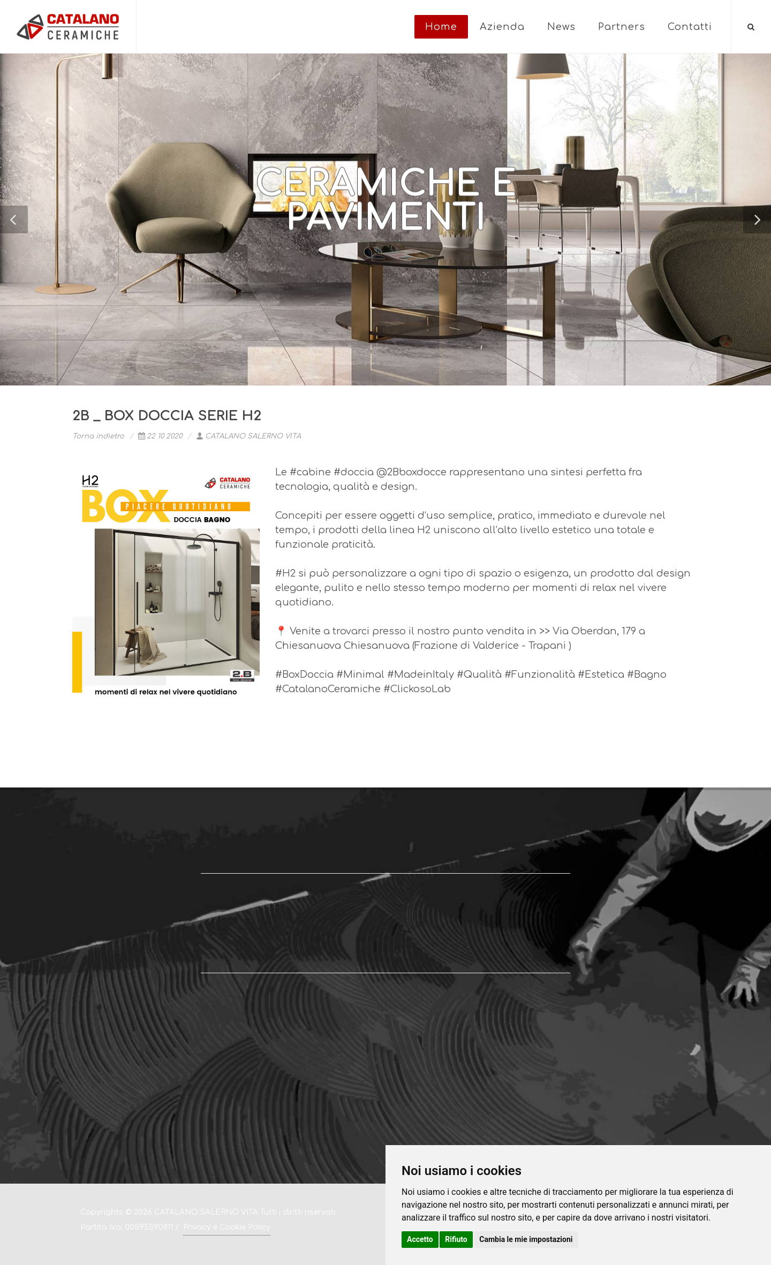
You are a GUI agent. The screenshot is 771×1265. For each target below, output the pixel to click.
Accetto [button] (420, 1239)
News (561, 26)
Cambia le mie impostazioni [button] (525, 1239)
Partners (621, 26)
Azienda (502, 26)
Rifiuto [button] (456, 1239)
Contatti (690, 26)
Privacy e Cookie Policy (226, 1227)
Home (441, 26)
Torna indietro (98, 436)
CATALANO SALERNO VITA (248, 436)
